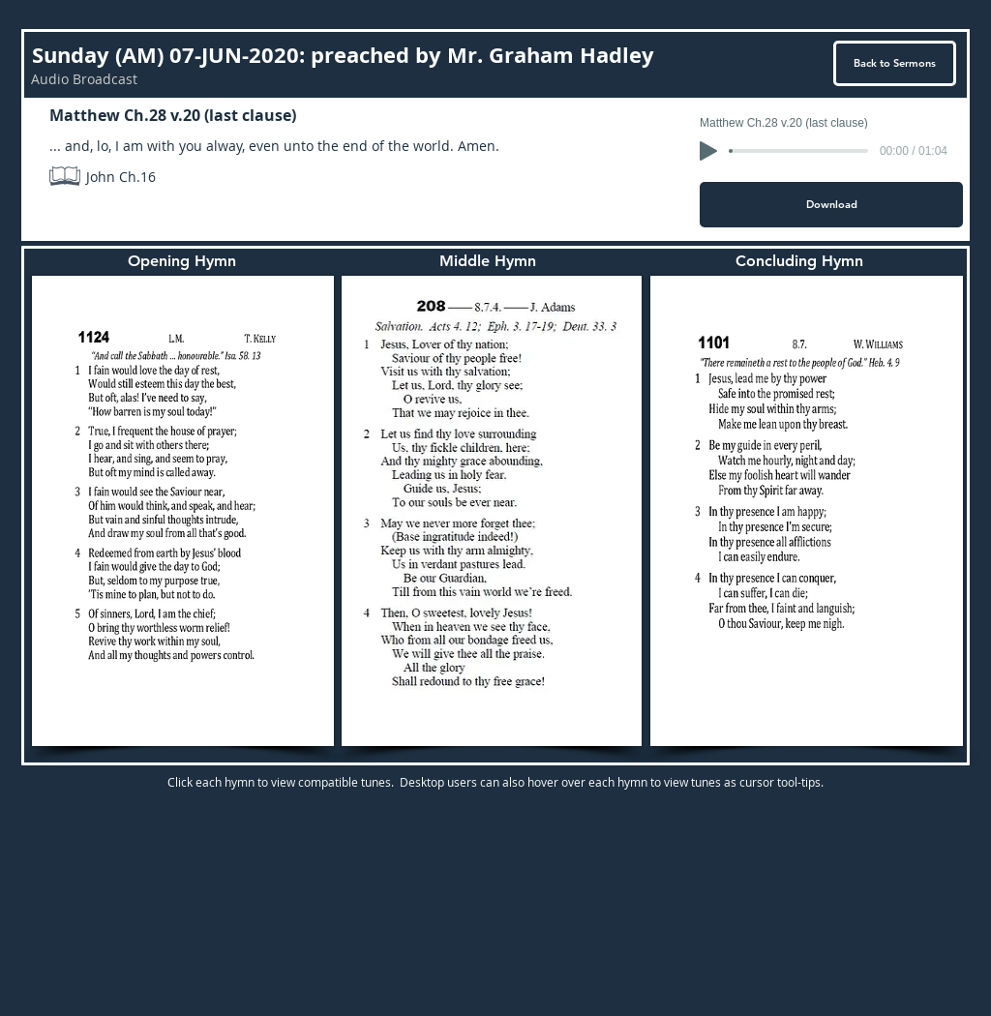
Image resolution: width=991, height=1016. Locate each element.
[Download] (831, 204)
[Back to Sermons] (894, 63)
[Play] (708, 151)
